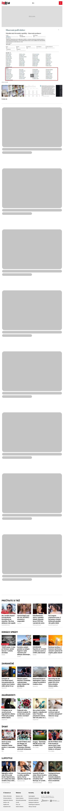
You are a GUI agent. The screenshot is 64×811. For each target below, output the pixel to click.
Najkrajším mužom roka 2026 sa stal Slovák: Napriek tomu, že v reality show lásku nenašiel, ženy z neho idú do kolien (8, 777)
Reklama (18, 792)
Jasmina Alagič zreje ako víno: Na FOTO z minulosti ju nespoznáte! (23, 618)
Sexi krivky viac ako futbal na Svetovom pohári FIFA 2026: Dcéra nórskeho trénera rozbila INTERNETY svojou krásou (54, 682)
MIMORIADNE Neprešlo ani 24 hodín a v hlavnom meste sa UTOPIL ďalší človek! (39, 650)
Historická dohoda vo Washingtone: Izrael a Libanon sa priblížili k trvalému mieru (39, 681)
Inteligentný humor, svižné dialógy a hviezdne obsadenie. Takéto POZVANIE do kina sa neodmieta (54, 777)
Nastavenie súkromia (8, 800)
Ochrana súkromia (7, 798)
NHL (3, 751)
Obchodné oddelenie (33, 800)
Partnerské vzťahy (21, 780)
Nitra (49, 654)
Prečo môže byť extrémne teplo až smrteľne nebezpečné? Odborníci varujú (55, 713)
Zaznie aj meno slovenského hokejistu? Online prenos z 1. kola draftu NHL (8, 745)
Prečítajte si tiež (11, 600)
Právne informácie (7, 796)
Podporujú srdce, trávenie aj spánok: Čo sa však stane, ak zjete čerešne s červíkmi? (23, 713)
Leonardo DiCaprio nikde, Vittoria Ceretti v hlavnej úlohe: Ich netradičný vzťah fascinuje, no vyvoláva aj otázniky (40, 777)
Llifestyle (7, 758)
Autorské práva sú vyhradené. (47, 797)
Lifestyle (50, 782)
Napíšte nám (6, 804)
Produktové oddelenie (34, 798)
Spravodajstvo (32, 796)
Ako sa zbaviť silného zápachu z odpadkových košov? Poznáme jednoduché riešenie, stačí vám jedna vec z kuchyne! (40, 714)
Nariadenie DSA (6, 806)
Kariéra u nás (6, 802)
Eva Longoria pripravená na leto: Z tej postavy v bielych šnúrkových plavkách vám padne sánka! (54, 619)
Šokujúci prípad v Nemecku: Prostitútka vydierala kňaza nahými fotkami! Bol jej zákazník (23, 682)
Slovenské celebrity (6, 782)
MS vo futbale (20, 751)
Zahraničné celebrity (37, 782)
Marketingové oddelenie (34, 804)
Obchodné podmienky (21, 800)
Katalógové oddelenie (34, 802)
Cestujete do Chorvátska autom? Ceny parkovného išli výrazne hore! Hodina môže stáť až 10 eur (8, 682)
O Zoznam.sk (7, 792)
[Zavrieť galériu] (60, 3)
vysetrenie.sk (20, 717)
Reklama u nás (19, 796)
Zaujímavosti (8, 695)
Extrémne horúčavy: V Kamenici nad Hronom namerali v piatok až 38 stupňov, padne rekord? (55, 650)
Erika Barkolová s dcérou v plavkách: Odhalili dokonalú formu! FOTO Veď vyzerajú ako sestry (38, 619)
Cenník (17, 802)
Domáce (3, 654)
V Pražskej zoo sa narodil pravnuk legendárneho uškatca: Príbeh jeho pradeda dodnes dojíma (8, 714)
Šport (5, 726)
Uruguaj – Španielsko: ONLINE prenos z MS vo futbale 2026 (39, 743)
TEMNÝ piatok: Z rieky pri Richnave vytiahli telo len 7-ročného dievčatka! (8, 650)
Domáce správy (10, 632)
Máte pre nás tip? (32, 806)
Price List (18, 804)
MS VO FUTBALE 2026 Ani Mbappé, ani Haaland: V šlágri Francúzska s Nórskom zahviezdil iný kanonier (24, 745)
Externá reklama (19, 798)
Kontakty (31, 792)
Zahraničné (8, 663)
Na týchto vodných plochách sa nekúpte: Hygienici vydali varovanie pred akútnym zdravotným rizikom (23, 650)
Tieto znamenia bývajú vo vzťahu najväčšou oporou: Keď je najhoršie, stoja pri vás (24, 776)
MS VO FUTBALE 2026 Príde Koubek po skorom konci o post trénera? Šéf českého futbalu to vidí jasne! (55, 745)
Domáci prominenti (6, 625)
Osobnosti (19, 623)
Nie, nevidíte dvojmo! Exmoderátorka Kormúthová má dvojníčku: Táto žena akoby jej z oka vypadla (8, 619)
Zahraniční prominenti (53, 625)
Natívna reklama (19, 806)
